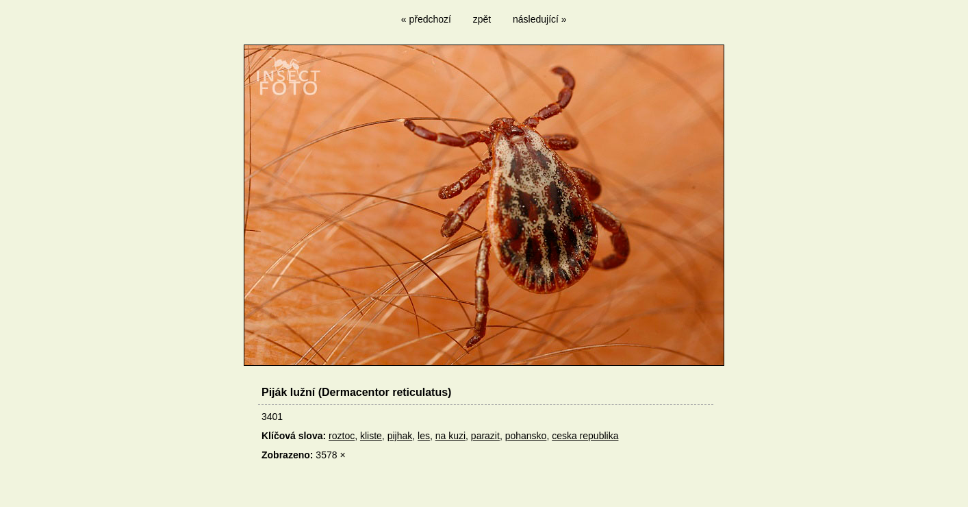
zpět (482, 19)
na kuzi (450, 435)
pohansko (526, 435)
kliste (371, 435)
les (424, 435)
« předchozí (426, 19)
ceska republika (585, 435)
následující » (540, 19)
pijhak (400, 435)
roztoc (342, 435)
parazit (485, 435)
